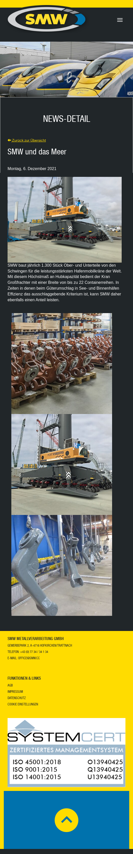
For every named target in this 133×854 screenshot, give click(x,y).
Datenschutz (17, 698)
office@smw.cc (29, 658)
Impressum (15, 692)
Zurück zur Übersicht (27, 141)
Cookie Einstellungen (23, 704)
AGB (10, 685)
